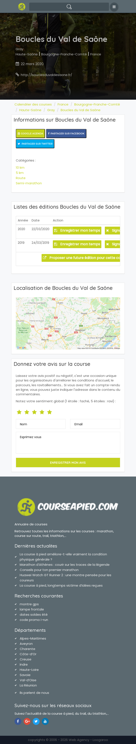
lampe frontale (32, 609)
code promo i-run (34, 619)
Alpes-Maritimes (33, 638)
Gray (19, 49)
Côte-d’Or (28, 654)
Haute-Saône (27, 54)
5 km (20, 172)
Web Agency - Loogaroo (88, 739)
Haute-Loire (29, 669)
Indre (24, 664)
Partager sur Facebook (66, 133)
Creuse (25, 659)
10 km (20, 167)
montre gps (29, 604)
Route (21, 178)
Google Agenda (30, 133)
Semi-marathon (29, 183)
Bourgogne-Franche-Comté (64, 54)
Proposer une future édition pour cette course (85, 257)
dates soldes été (34, 614)
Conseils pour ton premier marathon (49, 569)
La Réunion (28, 685)
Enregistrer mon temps (77, 230)
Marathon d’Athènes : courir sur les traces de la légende (65, 564)
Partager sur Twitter (35, 143)
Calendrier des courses (33, 104)
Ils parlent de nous (34, 692)
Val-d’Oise (28, 680)
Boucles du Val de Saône (80, 110)
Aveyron (26, 643)
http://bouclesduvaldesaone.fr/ (46, 75)
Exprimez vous (30, 437)
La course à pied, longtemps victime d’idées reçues (61, 585)
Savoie (25, 675)
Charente (27, 649)
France (95, 54)
